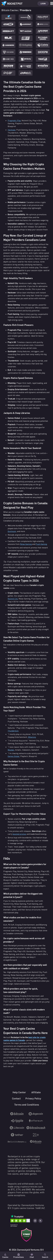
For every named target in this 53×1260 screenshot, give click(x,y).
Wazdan (11, 756)
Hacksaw (11, 136)
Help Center (19, 1099)
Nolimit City (13, 605)
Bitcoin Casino (9, 10)
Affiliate (36, 1099)
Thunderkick (13, 737)
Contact (15, 1106)
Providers (25, 10)
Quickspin (12, 537)
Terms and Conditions (26, 1113)
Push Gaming (41, 550)
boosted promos (19, 840)
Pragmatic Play (14, 127)
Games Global (13, 762)
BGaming (32, 743)
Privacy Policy (33, 1106)
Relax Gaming (26, 550)
